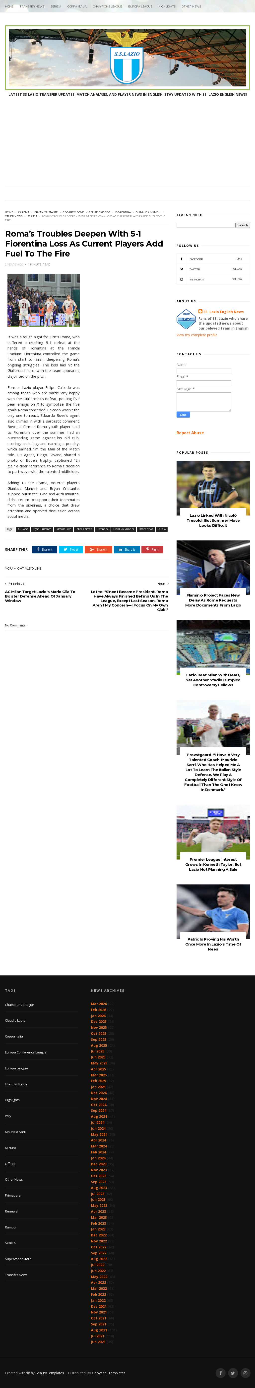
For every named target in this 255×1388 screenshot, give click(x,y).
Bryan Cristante (46, 212)
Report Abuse (190, 432)
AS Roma (23, 212)
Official (10, 1163)
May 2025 (99, 1063)
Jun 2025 (98, 1057)
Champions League (107, 6)
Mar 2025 (99, 1075)
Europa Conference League (26, 1052)
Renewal (11, 1211)
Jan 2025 (98, 1086)
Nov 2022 (99, 1241)
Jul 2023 (97, 1193)
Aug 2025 (99, 1045)
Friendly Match (16, 1084)
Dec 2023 (99, 1164)
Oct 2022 (98, 1247)
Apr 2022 (98, 1282)
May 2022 (99, 1276)
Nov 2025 (99, 1027)
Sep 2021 (98, 1324)
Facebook (209, 259)
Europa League (140, 6)
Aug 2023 (99, 1187)
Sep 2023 (98, 1181)
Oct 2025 (98, 1033)
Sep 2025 (98, 1039)
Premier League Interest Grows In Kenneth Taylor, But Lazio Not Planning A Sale (213, 864)
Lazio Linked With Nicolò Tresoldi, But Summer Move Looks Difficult (213, 520)
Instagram (209, 279)
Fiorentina (123, 212)
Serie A (56, 6)
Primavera (13, 1195)
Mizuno (10, 1147)
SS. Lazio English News (223, 311)
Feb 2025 (98, 1080)
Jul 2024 (97, 1122)
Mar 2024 (99, 1146)
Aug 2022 (99, 1258)
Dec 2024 (99, 1092)
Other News (191, 6)
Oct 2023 (98, 1175)
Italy (8, 1116)
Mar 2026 (99, 1003)
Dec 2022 (99, 1235)
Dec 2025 (99, 1021)
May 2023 (99, 1205)
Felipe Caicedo (99, 212)
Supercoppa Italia (18, 1259)
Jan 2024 (98, 1158)
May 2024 (99, 1134)
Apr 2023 (98, 1211)
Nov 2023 (99, 1169)
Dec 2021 (99, 1306)
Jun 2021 (98, 1341)
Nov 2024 (99, 1098)
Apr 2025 (98, 1069)
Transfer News (32, 6)
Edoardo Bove (73, 212)
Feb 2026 (98, 1009)
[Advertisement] (127, 149)
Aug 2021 (99, 1330)
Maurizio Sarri (15, 1131)
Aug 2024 (99, 1116)
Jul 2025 (97, 1051)
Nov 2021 (99, 1312)
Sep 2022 (98, 1253)
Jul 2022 (97, 1264)
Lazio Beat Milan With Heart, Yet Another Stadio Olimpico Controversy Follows (213, 680)
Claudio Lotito (15, 1020)
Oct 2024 (98, 1104)
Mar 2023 (99, 1217)
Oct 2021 (98, 1318)
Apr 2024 (98, 1140)
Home (9, 6)
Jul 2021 (97, 1336)
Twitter (209, 269)
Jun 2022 (98, 1270)
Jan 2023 (98, 1229)
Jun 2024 (98, 1128)
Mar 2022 (99, 1288)
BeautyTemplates (49, 1373)
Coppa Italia (77, 6)
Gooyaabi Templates (109, 1373)
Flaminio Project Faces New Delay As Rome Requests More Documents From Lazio (213, 600)
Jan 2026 (98, 1015)
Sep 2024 (98, 1110)
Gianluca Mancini (148, 212)
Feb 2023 (98, 1223)
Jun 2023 (98, 1199)
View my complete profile (197, 335)
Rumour (11, 1227)
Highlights (167, 6)
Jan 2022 (98, 1300)
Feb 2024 (98, 1152)
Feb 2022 (98, 1294)
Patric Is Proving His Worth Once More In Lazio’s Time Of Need (213, 944)
